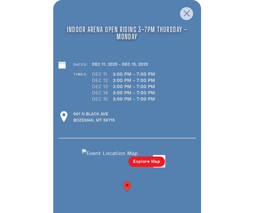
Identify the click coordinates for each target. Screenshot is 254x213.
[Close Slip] (221, 20)
